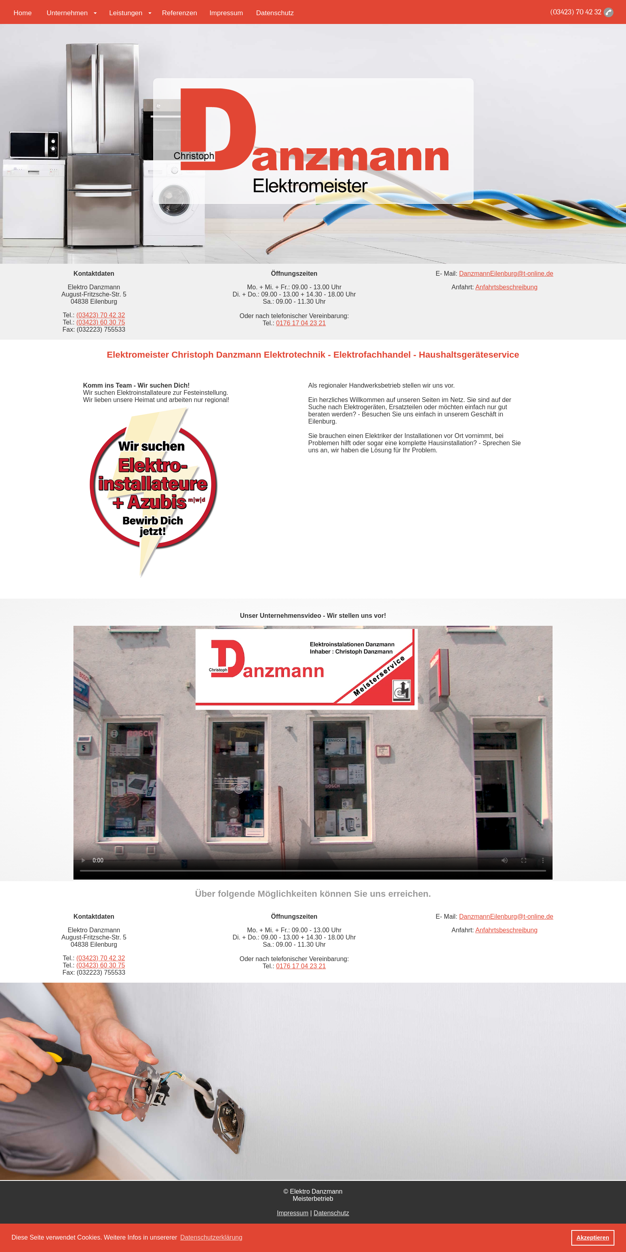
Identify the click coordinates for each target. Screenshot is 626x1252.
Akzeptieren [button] (592, 1237)
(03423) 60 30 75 (100, 322)
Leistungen (126, 13)
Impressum (226, 13)
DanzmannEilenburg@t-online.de (506, 273)
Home (23, 13)
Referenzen (179, 13)
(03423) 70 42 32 (576, 12)
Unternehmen (67, 13)
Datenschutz (275, 13)
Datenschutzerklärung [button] (211, 1237)
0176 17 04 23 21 (301, 323)
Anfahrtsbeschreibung (506, 287)
